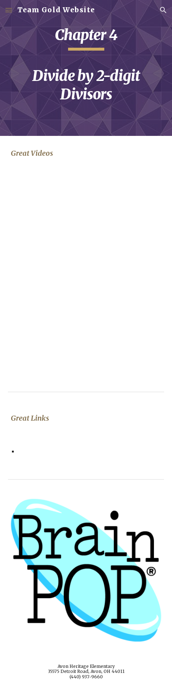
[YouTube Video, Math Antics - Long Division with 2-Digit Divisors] (86, 327)
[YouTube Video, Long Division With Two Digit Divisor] (86, 222)
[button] (8, 10)
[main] (86, 68)
